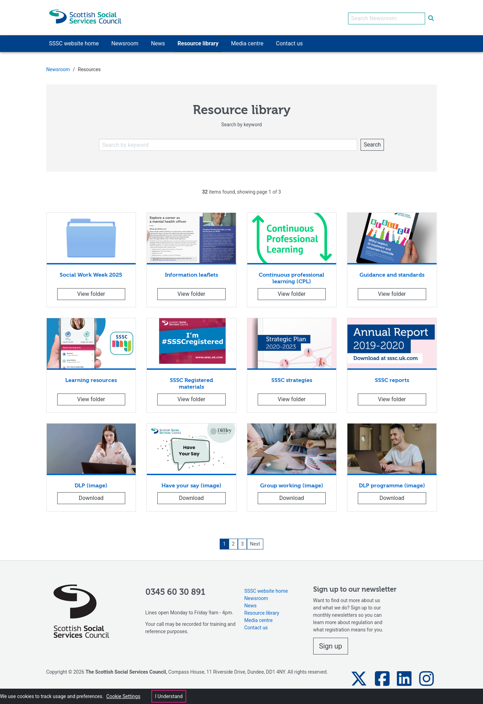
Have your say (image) (191, 484)
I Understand (168, 696)
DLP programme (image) (392, 484)
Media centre (258, 619)
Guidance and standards (392, 273)
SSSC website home (266, 589)
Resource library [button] (198, 41)
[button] (358, 677)
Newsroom (58, 67)
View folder (91, 292)
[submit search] (431, 17)
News (250, 604)
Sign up (330, 644)
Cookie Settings (123, 696)
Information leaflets (191, 273)
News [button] (158, 41)
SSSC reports (392, 379)
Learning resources (91, 379)
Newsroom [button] (124, 41)
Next (255, 542)
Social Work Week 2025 (91, 273)
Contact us (256, 626)
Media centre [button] (247, 41)
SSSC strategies (291, 379)
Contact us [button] (289, 41)
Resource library (261, 611)
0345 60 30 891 (175, 590)
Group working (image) (291, 484)
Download (91, 496)
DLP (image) (91, 484)
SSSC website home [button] (74, 41)
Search (372, 143)
